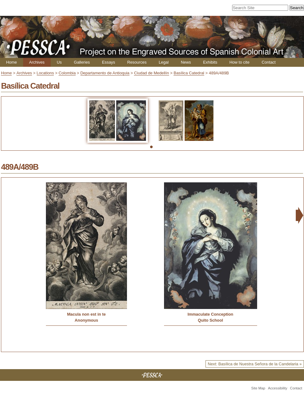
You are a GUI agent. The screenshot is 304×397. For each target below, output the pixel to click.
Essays (108, 62)
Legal (163, 62)
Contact (269, 62)
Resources (137, 62)
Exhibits (210, 62)
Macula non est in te (86, 314)
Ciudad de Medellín (151, 73)
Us (59, 62)
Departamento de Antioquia (105, 73)
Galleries (82, 62)
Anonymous (86, 320)
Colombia (67, 73)
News (186, 62)
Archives (37, 62)
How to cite (239, 62)
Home (11, 62)
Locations (45, 73)
